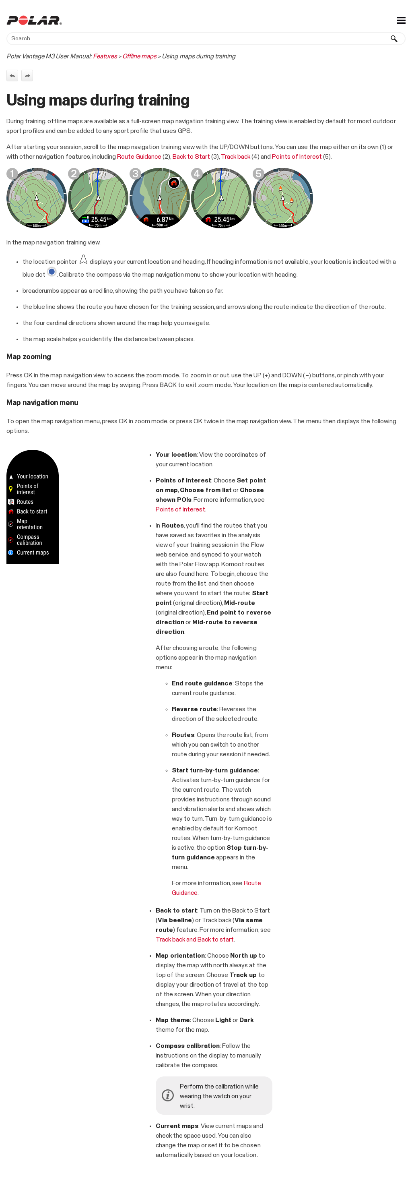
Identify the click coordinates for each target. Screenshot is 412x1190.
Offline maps (139, 56)
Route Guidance (139, 156)
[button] (394, 38)
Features (105, 56)
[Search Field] (206, 38)
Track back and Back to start (195, 939)
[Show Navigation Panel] (401, 20)
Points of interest (180, 509)
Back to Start (191, 156)
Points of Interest (296, 156)
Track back (236, 156)
